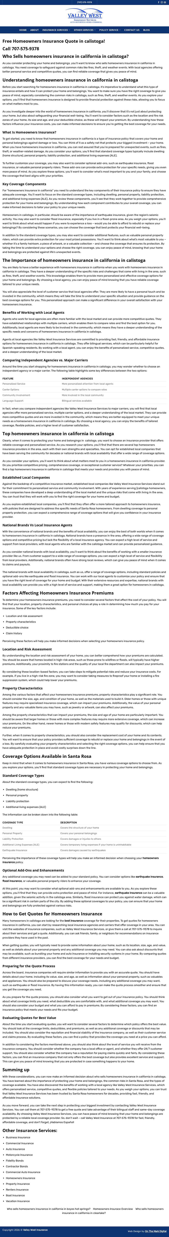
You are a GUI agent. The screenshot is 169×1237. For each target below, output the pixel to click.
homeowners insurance (17, 304)
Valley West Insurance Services (27, 1093)
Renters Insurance (17, 1189)
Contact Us (131, 29)
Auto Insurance (15, 1149)
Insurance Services (56, 29)
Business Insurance (18, 1137)
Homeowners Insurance (35, 132)
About (34, 29)
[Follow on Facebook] (159, 2)
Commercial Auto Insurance (23, 1172)
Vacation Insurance (18, 1201)
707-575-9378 (25, 49)
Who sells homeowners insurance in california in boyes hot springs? (48, 1208)
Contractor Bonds (17, 1166)
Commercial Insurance (20, 1143)
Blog (146, 29)
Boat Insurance (15, 1195)
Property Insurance (18, 1183)
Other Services (85, 29)
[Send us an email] (165, 2)
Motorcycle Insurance (19, 1154)
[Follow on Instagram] (162, 2)
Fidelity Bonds (15, 1160)
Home (23, 29)
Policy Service (110, 29)
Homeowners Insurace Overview (113, 1208)
